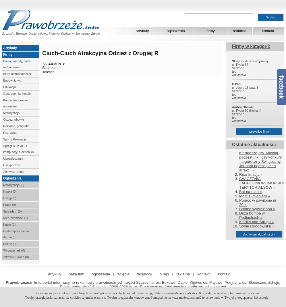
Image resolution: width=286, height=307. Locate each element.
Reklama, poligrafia (16, 126)
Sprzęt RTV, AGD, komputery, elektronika (18, 149)
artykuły (142, 31)
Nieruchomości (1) (15, 218)
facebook (144, 274)
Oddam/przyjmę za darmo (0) (16, 234)
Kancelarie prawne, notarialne (16, 103)
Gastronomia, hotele (17, 93)
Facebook (281, 87)
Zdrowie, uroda (13, 171)
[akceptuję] (262, 298)
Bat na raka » (250, 192)
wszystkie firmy (259, 131)
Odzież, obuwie (13, 119)
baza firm (76, 274)
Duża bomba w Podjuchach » (252, 215)
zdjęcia (123, 274)
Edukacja (9, 87)
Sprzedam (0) (12, 211)
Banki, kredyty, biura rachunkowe (17, 64)
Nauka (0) (10, 191)
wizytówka (239, 75)
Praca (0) (9, 204)
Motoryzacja (11, 113)
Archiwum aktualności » (259, 234)
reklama (239, 31)
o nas (164, 274)
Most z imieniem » (254, 196)
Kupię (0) (9, 224)
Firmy (8, 55)
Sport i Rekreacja (15, 139)
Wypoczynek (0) (14, 250)
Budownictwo (12, 80)
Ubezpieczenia (13, 158)
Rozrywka (10, 132)
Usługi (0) (9, 198)
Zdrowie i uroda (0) (16, 257)
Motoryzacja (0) (13, 185)
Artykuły (10, 48)
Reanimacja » (251, 174)
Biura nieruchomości (17, 74)
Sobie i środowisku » (256, 226)
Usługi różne (11, 165)
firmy (210, 31)
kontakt (268, 31)
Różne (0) (10, 244)
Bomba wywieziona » (257, 209)
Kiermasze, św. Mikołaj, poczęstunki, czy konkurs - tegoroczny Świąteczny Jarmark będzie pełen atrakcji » (260, 161)
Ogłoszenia (12, 178)
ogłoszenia (176, 31)
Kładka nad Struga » (256, 222)
